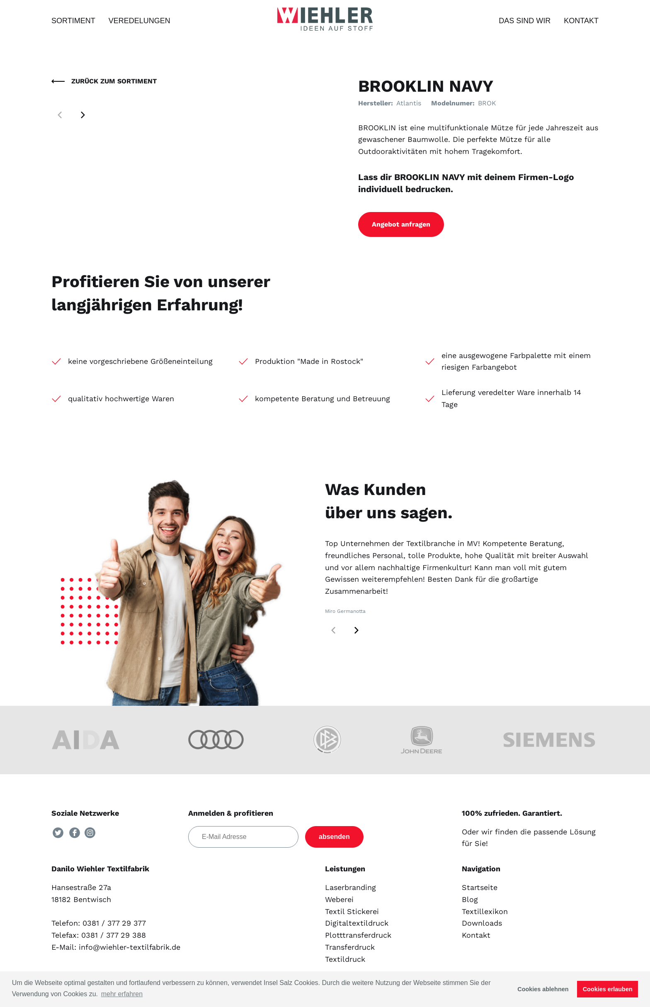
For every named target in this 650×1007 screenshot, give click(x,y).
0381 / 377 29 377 (114, 923)
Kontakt (581, 21)
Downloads (482, 923)
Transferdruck (350, 947)
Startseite (479, 887)
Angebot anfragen (401, 224)
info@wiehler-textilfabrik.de (129, 947)
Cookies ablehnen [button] (542, 989)
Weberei (339, 899)
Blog (470, 899)
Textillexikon (485, 911)
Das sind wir (525, 21)
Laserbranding (350, 887)
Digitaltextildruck (356, 923)
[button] (83, 115)
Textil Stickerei (352, 911)
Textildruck (345, 959)
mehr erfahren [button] (122, 993)
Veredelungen (139, 21)
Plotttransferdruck (358, 935)
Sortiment (73, 21)
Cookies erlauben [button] (608, 989)
